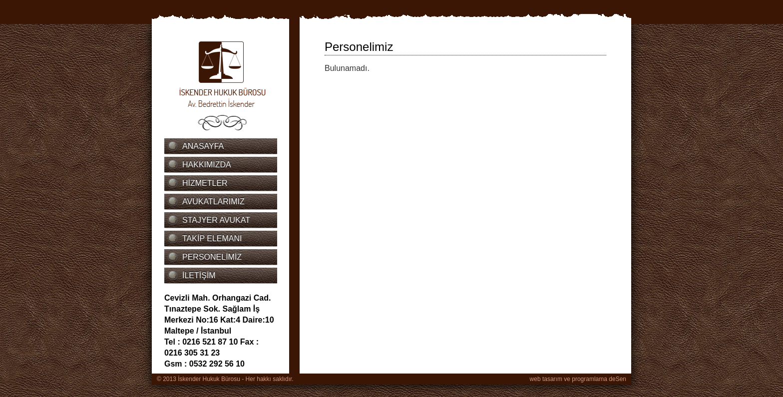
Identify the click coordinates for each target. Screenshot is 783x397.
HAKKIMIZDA (206, 164)
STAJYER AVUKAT (216, 220)
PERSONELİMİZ (212, 257)
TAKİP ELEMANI (212, 238)
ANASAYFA (203, 146)
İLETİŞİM (199, 275)
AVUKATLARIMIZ (213, 201)
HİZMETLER (205, 183)
